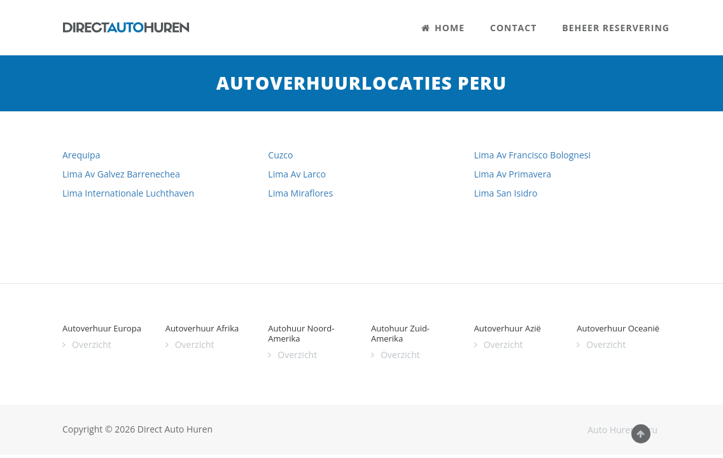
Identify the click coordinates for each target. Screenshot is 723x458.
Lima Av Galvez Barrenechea (121, 174)
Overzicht (91, 344)
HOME (443, 28)
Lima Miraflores (300, 193)
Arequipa (81, 155)
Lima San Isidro (506, 193)
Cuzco (280, 155)
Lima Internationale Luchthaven (128, 193)
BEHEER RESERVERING (616, 28)
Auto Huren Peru (622, 430)
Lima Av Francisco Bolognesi (532, 155)
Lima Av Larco (297, 174)
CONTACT (513, 28)
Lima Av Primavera (512, 174)
